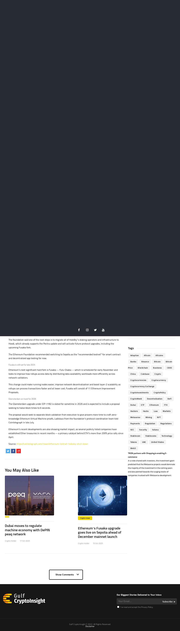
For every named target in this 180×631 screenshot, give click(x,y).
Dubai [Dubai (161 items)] (133, 404)
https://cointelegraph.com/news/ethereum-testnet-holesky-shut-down (52, 444)
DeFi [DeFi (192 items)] (169, 398)
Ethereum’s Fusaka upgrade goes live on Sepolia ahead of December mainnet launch (99, 532)
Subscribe (167, 601)
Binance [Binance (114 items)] (145, 361)
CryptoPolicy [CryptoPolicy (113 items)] (160, 392)
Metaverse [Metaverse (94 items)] (135, 417)
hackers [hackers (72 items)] (134, 411)
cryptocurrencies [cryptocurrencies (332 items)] (138, 380)
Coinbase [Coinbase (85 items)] (145, 373)
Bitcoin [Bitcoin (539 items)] (157, 361)
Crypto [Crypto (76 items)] (158, 373)
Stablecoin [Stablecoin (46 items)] (135, 435)
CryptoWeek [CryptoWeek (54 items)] (136, 398)
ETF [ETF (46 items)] (142, 404)
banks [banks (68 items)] (133, 361)
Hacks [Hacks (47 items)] (146, 411)
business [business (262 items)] (157, 367)
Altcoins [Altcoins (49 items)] (159, 355)
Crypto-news (85, 518)
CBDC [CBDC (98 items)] (169, 367)
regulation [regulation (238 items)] (150, 423)
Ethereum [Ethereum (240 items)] (154, 404)
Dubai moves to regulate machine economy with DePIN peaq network (27, 530)
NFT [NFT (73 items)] (159, 417)
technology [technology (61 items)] (167, 435)
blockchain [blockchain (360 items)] (143, 367)
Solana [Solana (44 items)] (155, 429)
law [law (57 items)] (156, 411)
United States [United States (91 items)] (157, 442)
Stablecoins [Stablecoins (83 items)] (150, 435)
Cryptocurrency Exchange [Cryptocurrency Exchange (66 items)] (142, 386)
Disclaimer (90, 626)
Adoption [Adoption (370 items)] (134, 355)
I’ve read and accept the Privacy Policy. (135, 607)
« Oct (135, 335)
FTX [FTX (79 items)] (165, 404)
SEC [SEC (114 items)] (132, 429)
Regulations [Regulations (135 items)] (166, 423)
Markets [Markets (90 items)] (167, 411)
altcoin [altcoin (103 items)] (147, 355)
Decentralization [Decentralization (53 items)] (154, 398)
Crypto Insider (10, 540)
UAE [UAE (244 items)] (144, 442)
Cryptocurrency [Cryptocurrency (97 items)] (159, 380)
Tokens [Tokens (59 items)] (133, 442)
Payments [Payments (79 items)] (135, 423)
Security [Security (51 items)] (143, 429)
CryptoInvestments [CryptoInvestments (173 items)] (139, 392)
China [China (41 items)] (133, 373)
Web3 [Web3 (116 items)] (133, 448)
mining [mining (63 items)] (149, 417)
